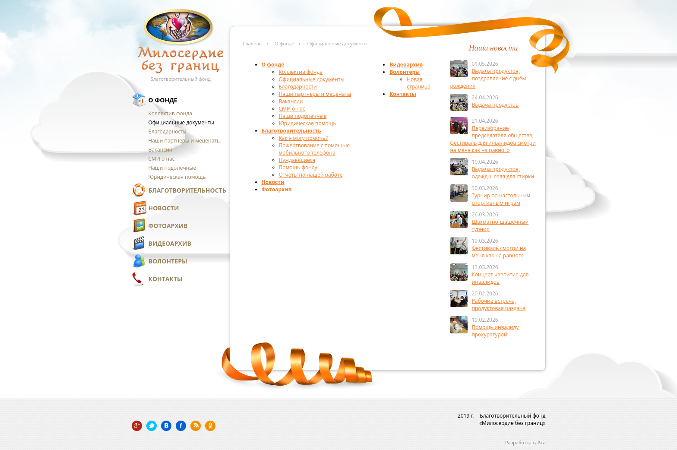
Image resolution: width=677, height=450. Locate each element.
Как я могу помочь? (303, 138)
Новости (164, 208)
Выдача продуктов (495, 104)
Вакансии (161, 149)
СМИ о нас (162, 158)
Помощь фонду (298, 167)
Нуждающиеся (297, 160)
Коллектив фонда (170, 113)
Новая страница (418, 83)
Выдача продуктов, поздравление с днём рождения (488, 78)
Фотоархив (168, 226)
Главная (252, 43)
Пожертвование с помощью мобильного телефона (314, 149)
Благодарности (168, 131)
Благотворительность (187, 190)
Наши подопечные (172, 167)
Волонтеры (168, 261)
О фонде (163, 100)
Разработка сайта (525, 442)
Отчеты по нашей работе (311, 174)
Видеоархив (170, 243)
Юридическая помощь (177, 177)
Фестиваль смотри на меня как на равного (499, 251)
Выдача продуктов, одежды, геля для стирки (503, 172)
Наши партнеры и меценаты (185, 140)
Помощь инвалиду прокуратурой (495, 330)
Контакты (166, 279)
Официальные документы (181, 122)
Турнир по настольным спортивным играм (501, 199)
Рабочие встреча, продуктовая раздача (499, 304)
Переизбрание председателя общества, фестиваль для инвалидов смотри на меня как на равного (493, 139)
